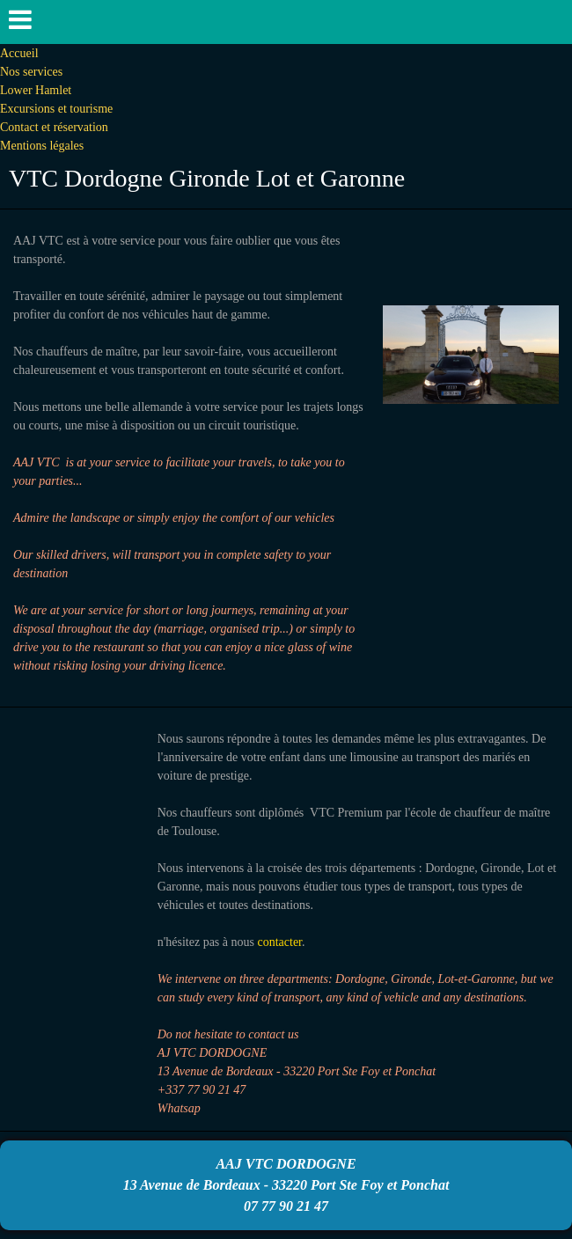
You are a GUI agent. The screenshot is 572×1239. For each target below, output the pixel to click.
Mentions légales (42, 145)
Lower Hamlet (35, 90)
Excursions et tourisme (56, 108)
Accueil (19, 53)
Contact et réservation (54, 127)
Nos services (31, 71)
